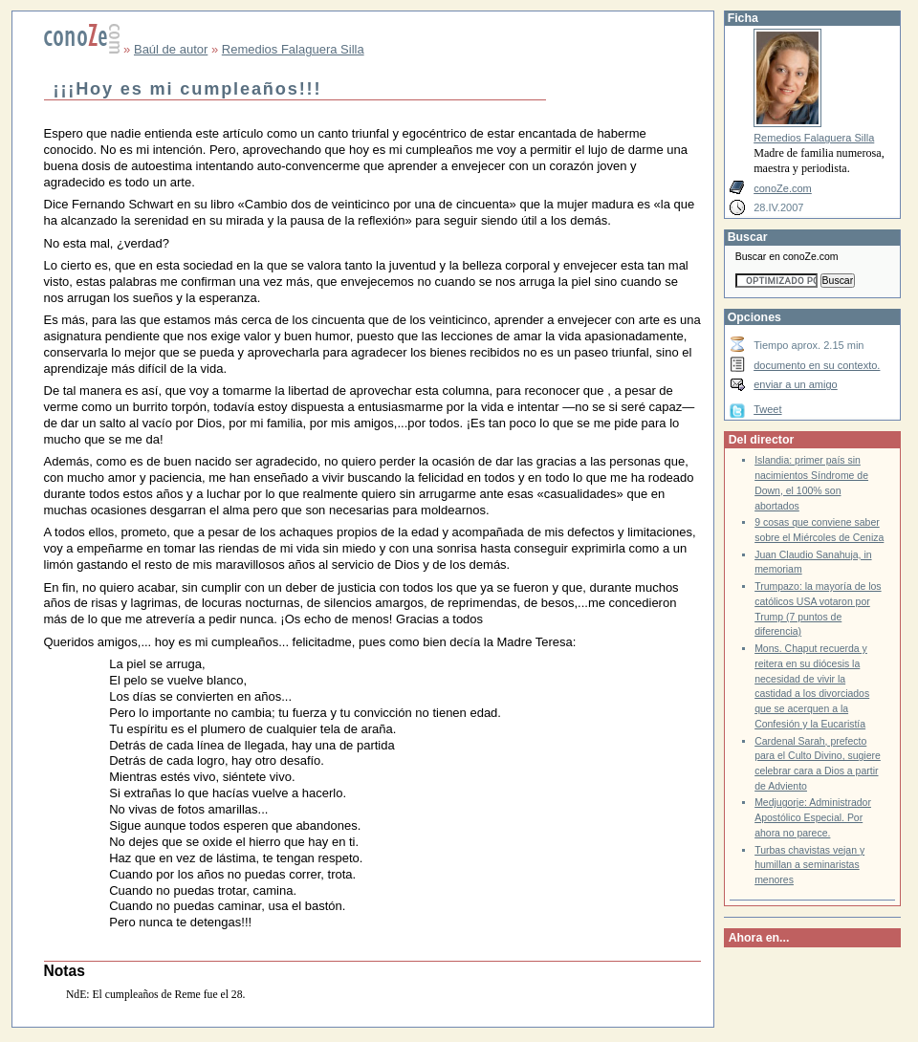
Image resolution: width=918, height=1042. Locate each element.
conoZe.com (783, 188)
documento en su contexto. (817, 365)
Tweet (767, 409)
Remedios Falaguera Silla (293, 49)
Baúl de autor (171, 49)
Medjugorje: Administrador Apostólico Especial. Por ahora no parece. (812, 817)
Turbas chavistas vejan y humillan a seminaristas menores (809, 865)
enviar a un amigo (796, 384)
